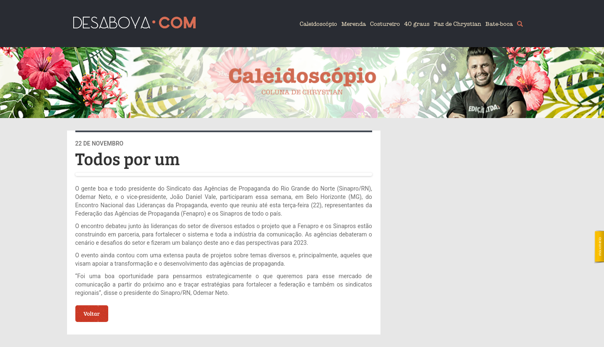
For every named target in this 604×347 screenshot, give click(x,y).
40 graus (417, 24)
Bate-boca (499, 24)
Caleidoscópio (318, 24)
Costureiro (385, 24)
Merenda (353, 24)
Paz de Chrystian (457, 24)
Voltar (92, 313)
